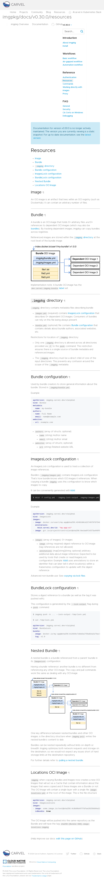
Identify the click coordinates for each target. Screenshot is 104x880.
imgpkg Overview (20, 24)
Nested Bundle (43, 181)
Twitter (71, 852)
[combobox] (73, 31)
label (61, 288)
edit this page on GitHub (69, 837)
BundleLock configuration (48, 177)
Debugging (68, 116)
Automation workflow (73, 65)
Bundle (38, 162)
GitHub (57, 24)
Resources (59, 12)
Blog (48, 12)
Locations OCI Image (45, 185)
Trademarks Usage (39, 874)
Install (65, 46)
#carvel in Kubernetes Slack (85, 12)
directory (44, 166)
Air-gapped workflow (72, 62)
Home (13, 12)
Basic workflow (70, 58)
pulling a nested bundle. (71, 759)
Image (38, 158)
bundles (35, 229)
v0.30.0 (66, 25)
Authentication (69, 77)
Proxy (65, 94)
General (66, 106)
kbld (73, 489)
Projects (24, 12)
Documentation (40, 24)
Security (66, 109)
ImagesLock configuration (48, 174)
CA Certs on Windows (73, 113)
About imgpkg (69, 43)
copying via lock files (74, 575)
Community (37, 12)
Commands (68, 84)
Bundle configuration (45, 170)
